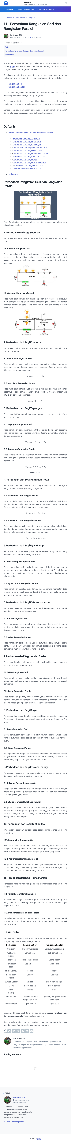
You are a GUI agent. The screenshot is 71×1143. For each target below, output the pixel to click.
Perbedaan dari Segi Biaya (25, 159)
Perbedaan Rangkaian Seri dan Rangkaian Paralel (24, 51)
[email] (31, 1031)
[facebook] (9, 1031)
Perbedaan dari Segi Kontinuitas (28, 165)
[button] (4, 118)
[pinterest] (27, 1031)
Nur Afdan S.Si (19, 1097)
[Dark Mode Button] (66, 3)
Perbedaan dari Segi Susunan (26, 138)
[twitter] (14, 1031)
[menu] (6, 3)
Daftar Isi (8, 47)
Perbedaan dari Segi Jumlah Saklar (29, 156)
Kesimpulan (9, 55)
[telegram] (23, 1031)
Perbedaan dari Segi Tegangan (27, 144)
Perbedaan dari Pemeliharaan (27, 168)
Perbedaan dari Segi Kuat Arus (27, 141)
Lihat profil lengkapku (14, 1122)
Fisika (27, 2)
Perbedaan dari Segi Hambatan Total (30, 147)
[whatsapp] (18, 1031)
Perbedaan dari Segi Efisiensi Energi (29, 162)
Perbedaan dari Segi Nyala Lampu (28, 150)
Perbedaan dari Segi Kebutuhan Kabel (30, 153)
